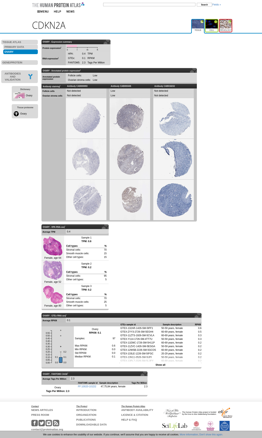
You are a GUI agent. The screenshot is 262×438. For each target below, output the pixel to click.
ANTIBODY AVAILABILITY (137, 410)
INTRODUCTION (86, 410)
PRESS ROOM (40, 414)
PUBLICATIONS (86, 419)
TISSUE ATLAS (11, 42)
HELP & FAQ (129, 419)
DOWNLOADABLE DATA (91, 424)
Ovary (29, 95)
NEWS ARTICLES (42, 410)
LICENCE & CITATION (134, 414)
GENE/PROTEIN (12, 62)
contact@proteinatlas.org (47, 429)
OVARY (9, 51)
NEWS (70, 11)
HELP (57, 11)
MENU (43, 11)
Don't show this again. (211, 434)
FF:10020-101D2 (87, 386)
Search (204, 5)
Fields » (216, 4)
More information (189, 434)
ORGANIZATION (86, 414)
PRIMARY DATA (14, 46)
